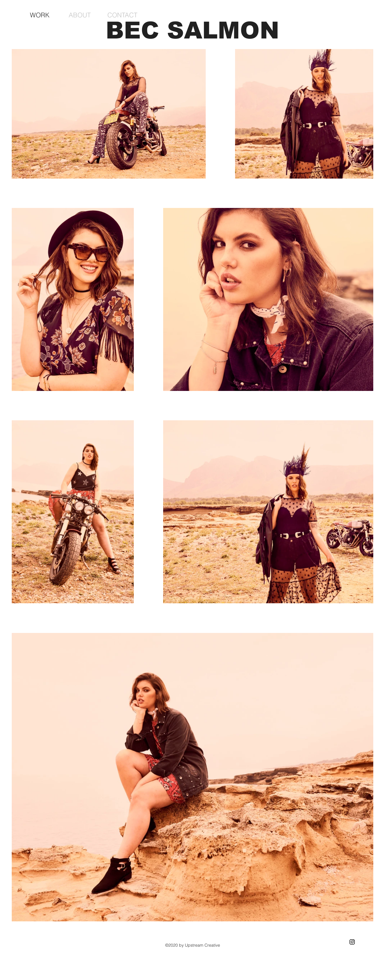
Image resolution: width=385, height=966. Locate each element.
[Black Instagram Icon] (352, 941)
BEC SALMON (192, 30)
